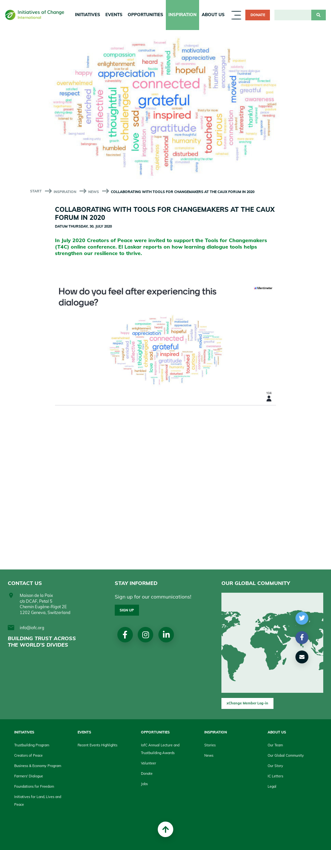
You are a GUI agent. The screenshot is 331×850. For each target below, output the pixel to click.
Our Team (275, 745)
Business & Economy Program (37, 765)
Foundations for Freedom (34, 786)
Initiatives (87, 14)
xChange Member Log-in (247, 703)
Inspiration (182, 14)
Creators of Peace (28, 755)
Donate (258, 15)
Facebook (125, 634)
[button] (302, 618)
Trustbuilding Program (31, 745)
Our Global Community (286, 755)
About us (213, 14)
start (36, 191)
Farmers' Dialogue (28, 776)
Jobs (144, 784)
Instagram (145, 634)
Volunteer (148, 763)
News (93, 191)
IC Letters (275, 776)
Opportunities (145, 14)
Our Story (275, 765)
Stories (210, 745)
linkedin (166, 634)
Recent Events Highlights (97, 745)
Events (114, 14)
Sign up (127, 610)
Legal (272, 786)
